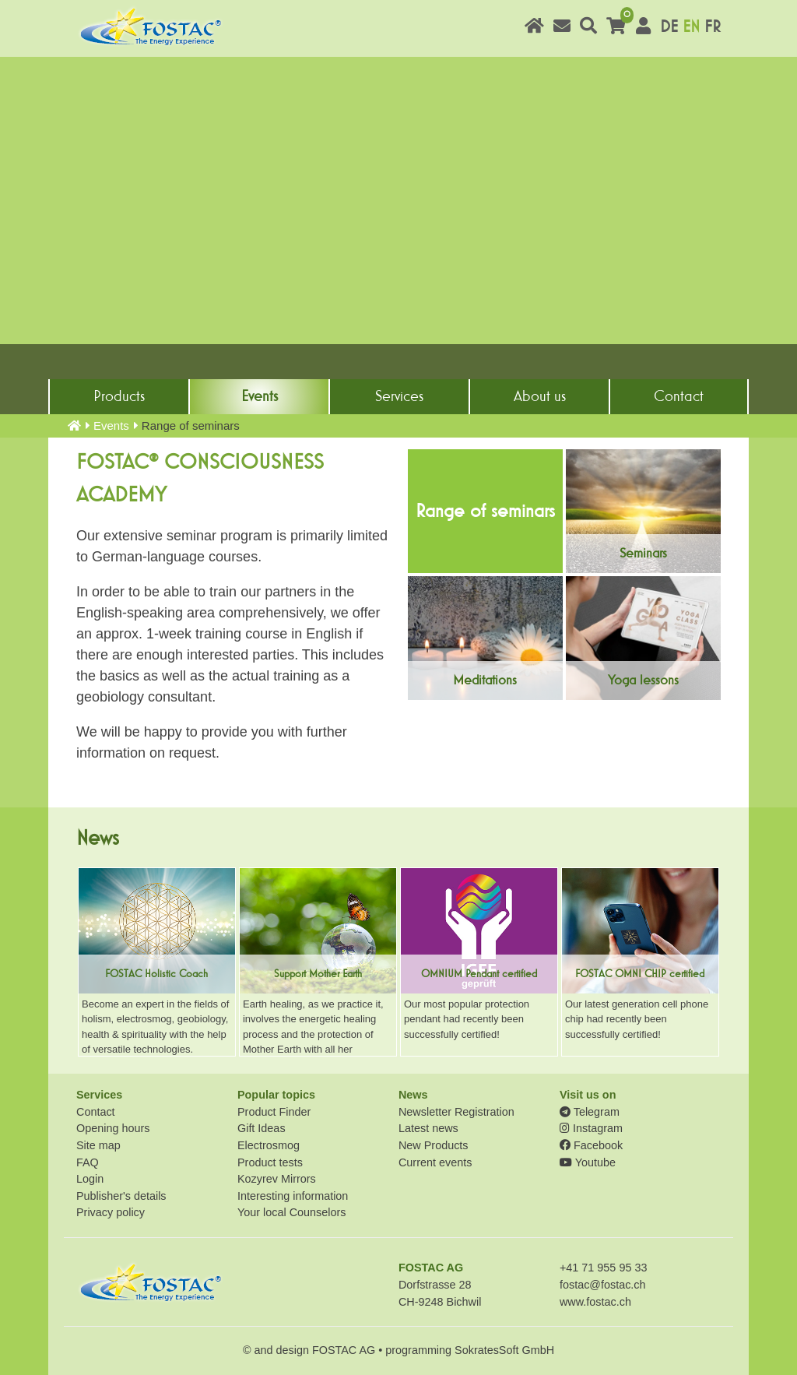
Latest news (428, 1128)
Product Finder (274, 1112)
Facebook (591, 1145)
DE (669, 27)
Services (399, 396)
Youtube (588, 1162)
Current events (435, 1162)
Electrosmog (268, 1145)
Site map (98, 1145)
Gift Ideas (261, 1128)
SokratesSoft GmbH (504, 1350)
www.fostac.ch (595, 1302)
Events (259, 396)
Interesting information (292, 1196)
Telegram (590, 1112)
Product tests (270, 1162)
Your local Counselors (291, 1212)
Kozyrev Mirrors (276, 1179)
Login (90, 1179)
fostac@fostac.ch (603, 1284)
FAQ (87, 1162)
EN (691, 27)
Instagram (591, 1128)
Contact (679, 396)
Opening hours (112, 1128)
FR (712, 27)
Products (119, 396)
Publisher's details (121, 1196)
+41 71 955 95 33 (603, 1267)
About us (540, 396)
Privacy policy (110, 1212)
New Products (433, 1145)
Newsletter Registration (456, 1112)
